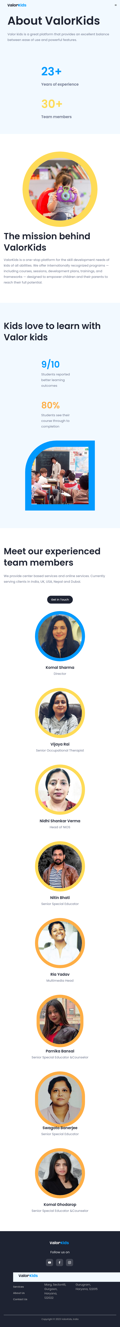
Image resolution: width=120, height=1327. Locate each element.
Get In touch (60, 600)
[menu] (115, 5)
